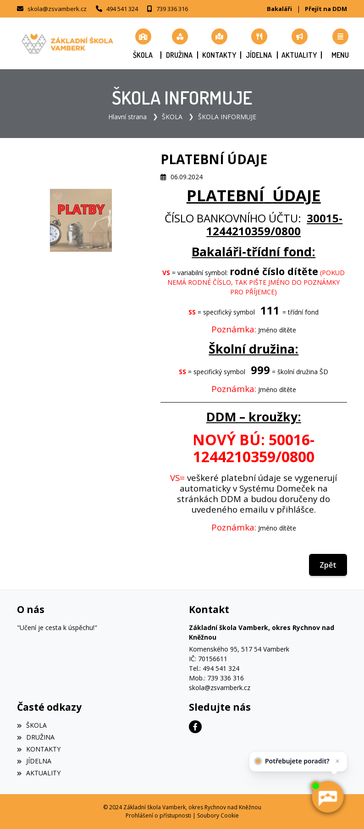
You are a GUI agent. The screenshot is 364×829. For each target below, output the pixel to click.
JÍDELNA (34, 761)
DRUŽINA (36, 737)
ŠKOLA (172, 116)
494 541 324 (122, 9)
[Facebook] (195, 726)
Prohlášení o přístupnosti (158, 815)
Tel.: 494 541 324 (214, 668)
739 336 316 (172, 9)
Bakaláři (279, 9)
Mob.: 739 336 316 (216, 678)
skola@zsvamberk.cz (57, 9)
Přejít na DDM (326, 9)
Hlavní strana (127, 116)
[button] (340, 43)
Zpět (328, 565)
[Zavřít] (336, 762)
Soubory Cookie (218, 815)
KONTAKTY (39, 749)
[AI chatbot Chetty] (327, 797)
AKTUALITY (39, 772)
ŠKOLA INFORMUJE (227, 116)
